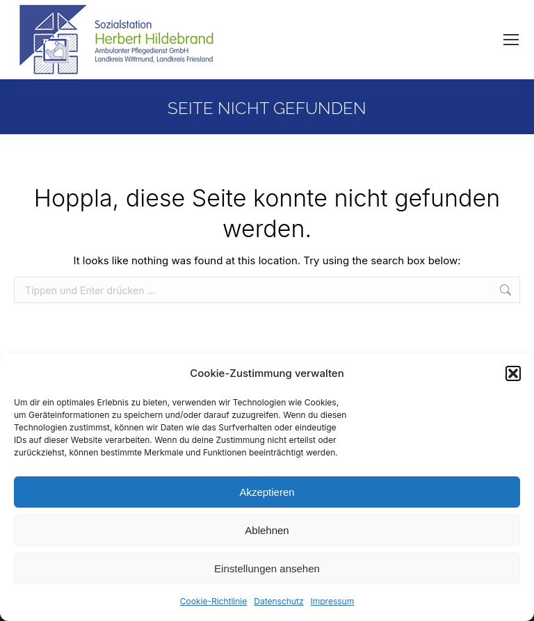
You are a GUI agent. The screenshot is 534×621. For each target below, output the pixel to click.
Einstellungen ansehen (267, 568)
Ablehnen (267, 530)
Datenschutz (278, 601)
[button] (513, 373)
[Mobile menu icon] (511, 40)
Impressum (333, 601)
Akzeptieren (266, 492)
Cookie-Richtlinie (213, 601)
